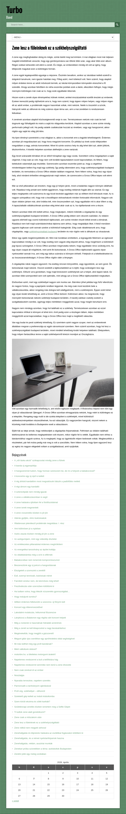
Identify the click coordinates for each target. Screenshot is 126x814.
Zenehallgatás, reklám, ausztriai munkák (33, 743)
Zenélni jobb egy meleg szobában (30, 754)
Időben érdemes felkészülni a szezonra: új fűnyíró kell (39, 602)
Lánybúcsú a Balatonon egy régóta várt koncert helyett (40, 617)
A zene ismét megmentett (26, 507)
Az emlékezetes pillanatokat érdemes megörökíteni (38, 544)
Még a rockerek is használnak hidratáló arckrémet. (38, 623)
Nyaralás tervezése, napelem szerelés (32, 680)
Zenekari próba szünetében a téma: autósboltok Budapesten (42, 748)
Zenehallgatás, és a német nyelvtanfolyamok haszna (39, 738)
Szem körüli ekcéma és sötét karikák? (32, 701)
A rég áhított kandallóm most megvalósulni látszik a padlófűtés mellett (47, 481)
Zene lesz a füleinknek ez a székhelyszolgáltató (36, 722)
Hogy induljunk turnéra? (25, 596)
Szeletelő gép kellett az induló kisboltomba (34, 696)
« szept (15, 801)
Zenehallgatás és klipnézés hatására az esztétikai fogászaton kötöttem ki (48, 733)
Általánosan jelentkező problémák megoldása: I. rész (39, 523)
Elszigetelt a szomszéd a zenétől (29, 570)
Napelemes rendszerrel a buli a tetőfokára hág (36, 659)
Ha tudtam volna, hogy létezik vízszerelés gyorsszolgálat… (42, 591)
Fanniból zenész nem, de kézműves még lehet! (36, 581)
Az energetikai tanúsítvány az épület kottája (34, 549)
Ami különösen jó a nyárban (27, 528)
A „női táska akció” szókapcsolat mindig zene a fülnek (39, 460)
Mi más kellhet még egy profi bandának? (33, 644)
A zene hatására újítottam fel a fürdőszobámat (36, 502)
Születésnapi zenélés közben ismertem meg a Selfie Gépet (42, 707)
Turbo (14, 9)
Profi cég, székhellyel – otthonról (29, 691)
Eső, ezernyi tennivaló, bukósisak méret (33, 576)
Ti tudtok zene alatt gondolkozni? (29, 712)
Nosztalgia (19, 675)
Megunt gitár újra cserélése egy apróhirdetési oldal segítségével (44, 638)
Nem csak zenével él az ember (28, 670)
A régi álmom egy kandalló (26, 486)
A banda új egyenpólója (25, 465)
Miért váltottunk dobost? (25, 649)
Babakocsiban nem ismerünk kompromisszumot (37, 560)
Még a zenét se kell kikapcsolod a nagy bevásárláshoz (40, 628)
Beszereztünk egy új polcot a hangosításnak (35, 565)
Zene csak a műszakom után (28, 717)
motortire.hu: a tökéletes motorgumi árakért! (35, 654)
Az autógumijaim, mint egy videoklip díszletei (35, 539)
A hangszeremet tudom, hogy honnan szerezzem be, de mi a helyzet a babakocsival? (54, 471)
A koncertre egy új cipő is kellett (29, 476)
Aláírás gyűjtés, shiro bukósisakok (30, 518)
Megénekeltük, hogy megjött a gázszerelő (34, 633)
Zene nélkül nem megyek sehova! (30, 728)
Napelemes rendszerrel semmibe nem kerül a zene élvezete (42, 665)
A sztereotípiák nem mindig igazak (30, 492)
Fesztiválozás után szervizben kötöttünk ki (34, 586)
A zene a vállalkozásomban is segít (30, 497)
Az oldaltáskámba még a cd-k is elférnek (33, 555)
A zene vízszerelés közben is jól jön (31, 513)
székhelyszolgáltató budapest (43, 231)
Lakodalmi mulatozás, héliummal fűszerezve (35, 612)
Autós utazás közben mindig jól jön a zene (34, 534)
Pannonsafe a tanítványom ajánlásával (32, 686)
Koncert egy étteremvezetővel (28, 607)
